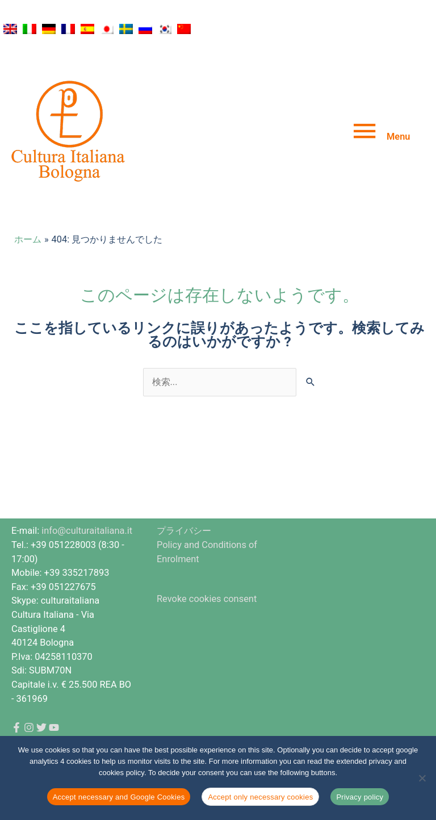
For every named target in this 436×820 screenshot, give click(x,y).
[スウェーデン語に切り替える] (126, 29)
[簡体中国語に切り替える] (184, 29)
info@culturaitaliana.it (86, 530)
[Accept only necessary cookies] (421, 778)
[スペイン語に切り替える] (87, 29)
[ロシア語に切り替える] (145, 29)
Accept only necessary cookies (260, 797)
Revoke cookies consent (207, 598)
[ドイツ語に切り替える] (48, 29)
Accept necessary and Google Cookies (119, 797)
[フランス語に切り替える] (68, 29)
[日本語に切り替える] (106, 29)
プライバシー (184, 530)
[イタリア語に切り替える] (29, 29)
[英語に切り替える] (10, 29)
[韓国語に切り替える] (164, 29)
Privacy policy (359, 797)
